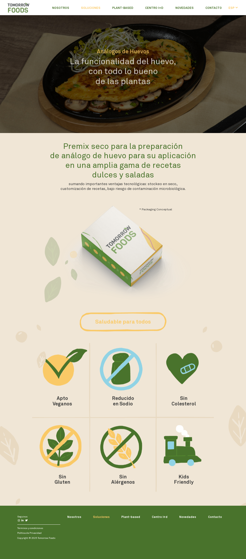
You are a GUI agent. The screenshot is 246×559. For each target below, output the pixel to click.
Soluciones (90, 7)
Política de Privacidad (29, 532)
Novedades (184, 7)
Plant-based (122, 7)
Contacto (213, 7)
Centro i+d (154, 7)
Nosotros (60, 7)
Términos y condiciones (30, 528)
